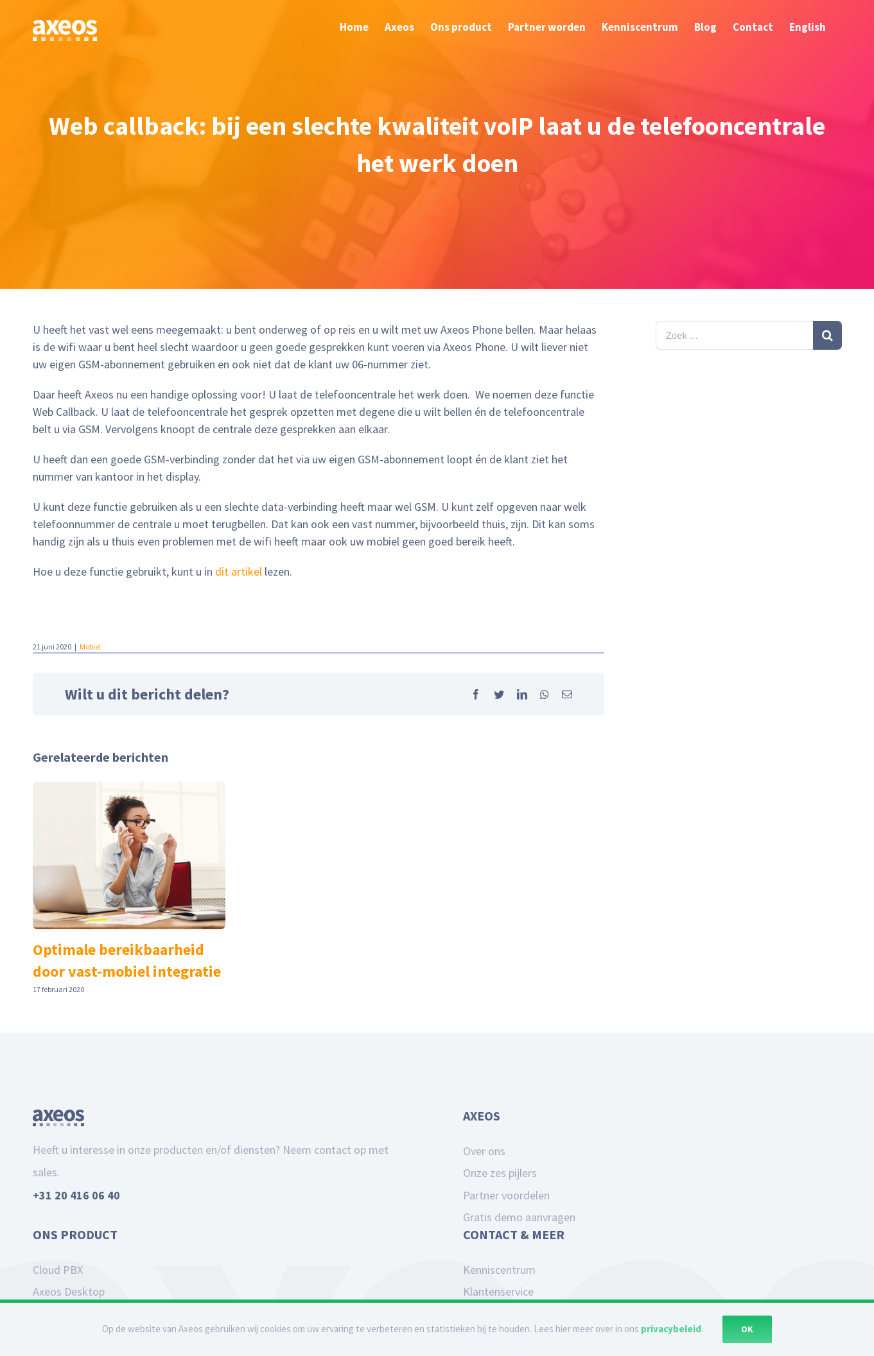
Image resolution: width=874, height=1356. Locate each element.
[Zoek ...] (734, 335)
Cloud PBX (58, 1269)
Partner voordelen (506, 1195)
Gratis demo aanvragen (519, 1217)
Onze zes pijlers (500, 1172)
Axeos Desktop (69, 1291)
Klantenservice (498, 1291)
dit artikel (238, 571)
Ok (747, 1329)
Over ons (484, 1151)
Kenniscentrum (499, 1269)
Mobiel (90, 646)
